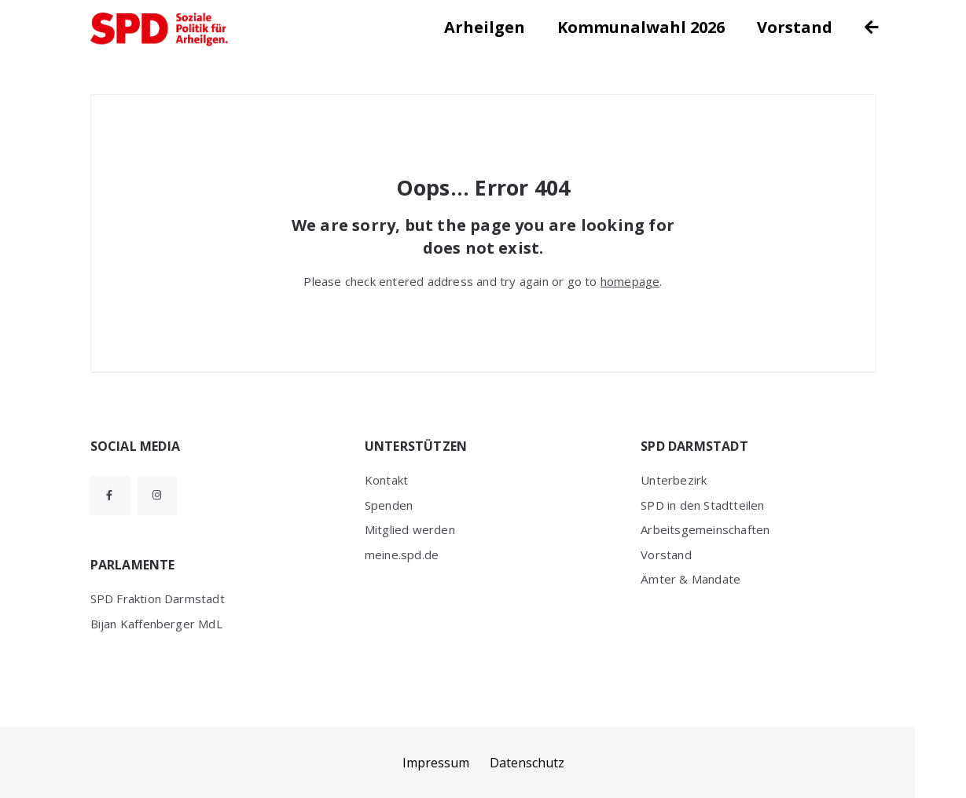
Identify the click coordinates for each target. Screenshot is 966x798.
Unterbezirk (674, 480)
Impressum (435, 762)
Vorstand (794, 27)
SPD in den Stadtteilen (702, 505)
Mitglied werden (410, 529)
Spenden (389, 505)
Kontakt (386, 480)
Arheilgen (484, 27)
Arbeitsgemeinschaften (705, 529)
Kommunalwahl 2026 (641, 27)
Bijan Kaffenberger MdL (156, 623)
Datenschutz (527, 762)
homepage (630, 281)
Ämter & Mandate (690, 579)
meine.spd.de (402, 554)
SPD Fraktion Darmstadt (157, 598)
